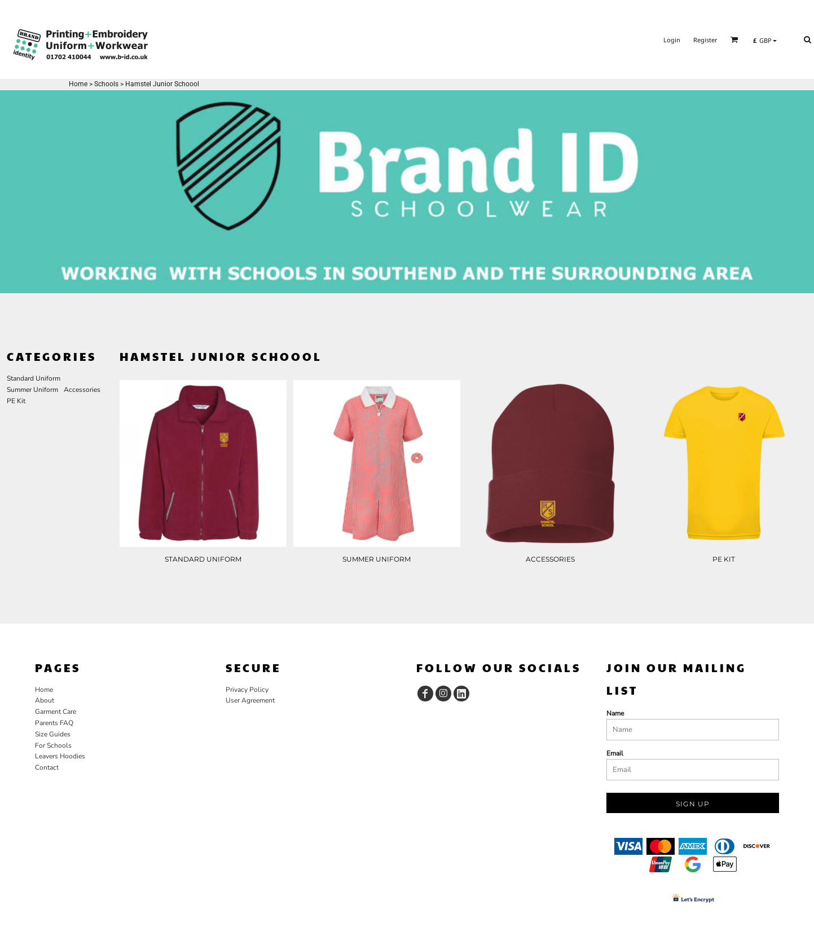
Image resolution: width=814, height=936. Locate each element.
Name (615, 713)
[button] (734, 39)
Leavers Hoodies (60, 756)
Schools (106, 84)
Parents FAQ (54, 722)
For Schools (53, 745)
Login (671, 40)
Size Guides (53, 734)
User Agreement (250, 700)
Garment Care (55, 711)
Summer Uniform (32, 389)
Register (705, 40)
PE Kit (16, 400)
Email (614, 753)
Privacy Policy (247, 689)
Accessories (82, 389)
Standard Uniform (33, 378)
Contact (47, 767)
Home (78, 84)
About (44, 700)
